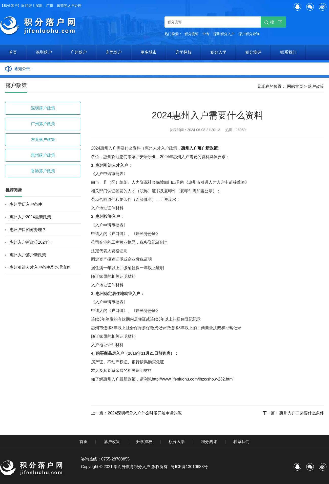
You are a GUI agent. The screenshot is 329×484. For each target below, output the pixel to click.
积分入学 (218, 52)
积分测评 (191, 34)
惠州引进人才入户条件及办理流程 (40, 267)
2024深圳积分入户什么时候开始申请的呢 (145, 413)
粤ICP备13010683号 (189, 467)
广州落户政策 (43, 124)
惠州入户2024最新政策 (30, 217)
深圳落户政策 (43, 108)
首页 (13, 52)
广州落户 (79, 52)
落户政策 (316, 86)
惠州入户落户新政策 (28, 255)
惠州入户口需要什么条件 (301, 413)
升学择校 (183, 52)
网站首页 (295, 86)
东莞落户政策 (43, 139)
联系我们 (288, 52)
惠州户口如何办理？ (28, 229)
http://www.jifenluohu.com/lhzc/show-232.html (193, 379)
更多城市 (148, 52)
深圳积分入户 (224, 34)
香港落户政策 (43, 171)
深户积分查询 (249, 34)
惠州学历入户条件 (26, 204)
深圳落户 (44, 52)
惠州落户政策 (43, 155)
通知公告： (24, 69)
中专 (206, 34)
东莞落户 (114, 52)
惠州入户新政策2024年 (30, 242)
